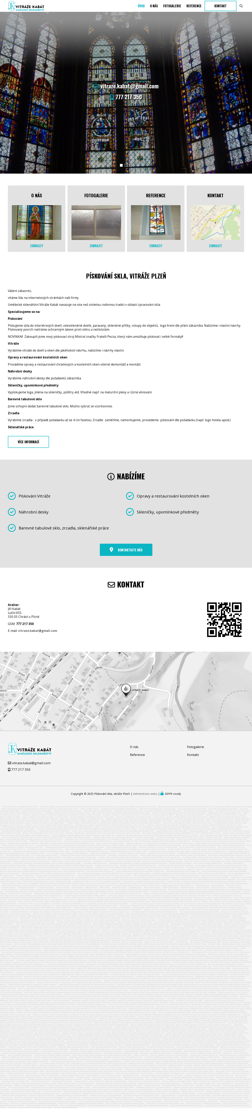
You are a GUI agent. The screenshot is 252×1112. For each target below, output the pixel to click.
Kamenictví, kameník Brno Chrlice (231, 850)
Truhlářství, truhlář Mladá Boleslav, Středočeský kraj (120, 897)
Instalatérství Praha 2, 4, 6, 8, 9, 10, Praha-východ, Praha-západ (97, 885)
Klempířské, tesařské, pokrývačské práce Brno (175, 868)
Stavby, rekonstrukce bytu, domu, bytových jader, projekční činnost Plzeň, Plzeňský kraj (36, 889)
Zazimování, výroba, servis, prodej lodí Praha (45, 852)
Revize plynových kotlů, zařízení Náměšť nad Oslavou (197, 1050)
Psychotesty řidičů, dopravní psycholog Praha (19, 834)
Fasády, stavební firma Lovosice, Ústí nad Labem (103, 1092)
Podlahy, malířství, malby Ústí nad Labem (160, 913)
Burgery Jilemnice (45, 1092)
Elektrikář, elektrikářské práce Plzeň (192, 812)
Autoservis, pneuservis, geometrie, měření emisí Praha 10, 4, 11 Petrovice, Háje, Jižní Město (138, 818)
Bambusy (200, 1089)
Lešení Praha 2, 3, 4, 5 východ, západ (110, 846)
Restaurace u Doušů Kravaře (182, 1080)
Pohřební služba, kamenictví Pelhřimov (79, 901)
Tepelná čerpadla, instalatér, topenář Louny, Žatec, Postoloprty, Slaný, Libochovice (83, 838)
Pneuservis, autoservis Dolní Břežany (48, 1103)
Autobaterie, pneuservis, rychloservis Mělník (153, 1090)
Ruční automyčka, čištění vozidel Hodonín (42, 1078)
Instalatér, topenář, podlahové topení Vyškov (162, 1060)
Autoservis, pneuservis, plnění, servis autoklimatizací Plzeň (210, 873)
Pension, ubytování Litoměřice (65, 1111)
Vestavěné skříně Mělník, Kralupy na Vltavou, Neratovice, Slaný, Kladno (214, 870)
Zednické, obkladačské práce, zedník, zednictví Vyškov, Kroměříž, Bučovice (167, 1097)
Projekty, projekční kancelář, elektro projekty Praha (55, 878)
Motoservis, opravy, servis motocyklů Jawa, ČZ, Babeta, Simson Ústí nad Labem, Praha (160, 846)
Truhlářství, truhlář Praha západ (189, 1004)
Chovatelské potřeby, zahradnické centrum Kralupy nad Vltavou (135, 977)
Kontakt (220, 12)
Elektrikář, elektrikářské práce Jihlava (198, 814)
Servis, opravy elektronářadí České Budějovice (95, 1076)
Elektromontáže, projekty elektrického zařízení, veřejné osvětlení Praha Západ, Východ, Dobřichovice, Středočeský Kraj (47, 830)
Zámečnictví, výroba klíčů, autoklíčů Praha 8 (128, 873)
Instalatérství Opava (45, 891)
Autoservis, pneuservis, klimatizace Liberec (139, 923)
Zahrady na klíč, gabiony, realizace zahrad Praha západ (55, 917)
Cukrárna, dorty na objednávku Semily (121, 1097)
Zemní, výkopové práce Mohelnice (73, 1109)
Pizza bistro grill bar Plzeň (18, 1090)
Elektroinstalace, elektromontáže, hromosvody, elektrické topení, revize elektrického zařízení (153, 919)
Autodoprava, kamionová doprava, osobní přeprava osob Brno (77, 1056)
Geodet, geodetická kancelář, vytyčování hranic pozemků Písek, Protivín (71, 953)
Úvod (141, 12)
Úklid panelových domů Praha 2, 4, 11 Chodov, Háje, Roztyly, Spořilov (32, 858)
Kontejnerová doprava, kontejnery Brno (235, 1058)
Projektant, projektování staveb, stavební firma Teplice (174, 876)
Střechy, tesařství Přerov (160, 1080)
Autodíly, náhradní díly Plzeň (106, 868)
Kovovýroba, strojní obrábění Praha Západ (85, 1060)
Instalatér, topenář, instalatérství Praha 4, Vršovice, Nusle (107, 915)
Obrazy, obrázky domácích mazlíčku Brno (186, 1109)
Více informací (28, 445)
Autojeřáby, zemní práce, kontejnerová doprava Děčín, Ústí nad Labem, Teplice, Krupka (98, 842)
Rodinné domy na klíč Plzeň (193, 1094)
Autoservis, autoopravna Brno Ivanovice (17, 1060)
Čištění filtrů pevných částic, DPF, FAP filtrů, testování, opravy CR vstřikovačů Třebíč (216, 1101)
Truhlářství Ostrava (233, 889)
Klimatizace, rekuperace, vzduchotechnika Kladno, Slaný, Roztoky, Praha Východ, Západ (47, 866)
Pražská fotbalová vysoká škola (23, 1092)
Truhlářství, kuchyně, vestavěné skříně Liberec (209, 923)
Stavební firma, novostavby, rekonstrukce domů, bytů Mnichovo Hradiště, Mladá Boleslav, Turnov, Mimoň (157, 838)
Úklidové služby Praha (24, 878)
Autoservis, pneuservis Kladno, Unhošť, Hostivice (158, 850)
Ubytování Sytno (80, 1084)
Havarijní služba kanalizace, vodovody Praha (134, 925)
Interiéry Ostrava (62, 891)
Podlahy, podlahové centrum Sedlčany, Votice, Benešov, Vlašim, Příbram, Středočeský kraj (140, 822)
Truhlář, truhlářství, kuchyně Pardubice (34, 907)
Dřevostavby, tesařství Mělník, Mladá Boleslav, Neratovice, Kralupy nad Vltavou (135, 852)
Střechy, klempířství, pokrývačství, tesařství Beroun (224, 1004)
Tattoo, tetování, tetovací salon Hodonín (17, 1103)
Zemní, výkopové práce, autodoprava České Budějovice (67, 856)
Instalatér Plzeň (22, 1084)
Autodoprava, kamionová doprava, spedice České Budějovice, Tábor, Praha (41, 854)
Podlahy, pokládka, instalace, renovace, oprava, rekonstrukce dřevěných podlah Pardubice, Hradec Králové (165, 957)
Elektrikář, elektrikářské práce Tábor (98, 814)
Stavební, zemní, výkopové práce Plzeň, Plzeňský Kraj (119, 860)
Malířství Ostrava (188, 891)
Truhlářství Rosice (83, 1080)
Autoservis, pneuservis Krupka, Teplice (127, 945)
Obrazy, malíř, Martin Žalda (48, 986)
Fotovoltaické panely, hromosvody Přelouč (72, 1099)
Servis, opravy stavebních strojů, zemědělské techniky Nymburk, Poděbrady (130, 935)
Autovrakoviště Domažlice (62, 1084)
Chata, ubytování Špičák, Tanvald (145, 911)
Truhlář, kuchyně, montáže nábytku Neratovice (52, 1058)
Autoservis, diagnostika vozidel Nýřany (29, 1089)
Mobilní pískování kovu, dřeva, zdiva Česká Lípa (134, 1076)
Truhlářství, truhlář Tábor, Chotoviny (175, 911)
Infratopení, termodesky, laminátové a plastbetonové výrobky (116, 864)
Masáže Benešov (181, 945)
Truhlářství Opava (9, 891)
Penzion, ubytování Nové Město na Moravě (50, 1060)
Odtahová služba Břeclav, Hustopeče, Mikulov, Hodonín (83, 1097)
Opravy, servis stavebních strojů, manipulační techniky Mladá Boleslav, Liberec (151, 909)
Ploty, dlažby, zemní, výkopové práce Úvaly (198, 1086)
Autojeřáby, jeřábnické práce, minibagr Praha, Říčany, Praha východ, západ (74, 850)
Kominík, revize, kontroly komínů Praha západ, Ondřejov (101, 917)
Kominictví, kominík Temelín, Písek (106, 1080)
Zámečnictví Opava (27, 893)
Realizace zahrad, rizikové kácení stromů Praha (81, 933)
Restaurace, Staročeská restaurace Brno (156, 1056)
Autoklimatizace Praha (203, 903)
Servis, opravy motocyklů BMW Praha (207, 866)
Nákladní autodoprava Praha (33, 876)
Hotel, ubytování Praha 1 (35, 856)
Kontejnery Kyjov (8, 1084)
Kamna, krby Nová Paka (52, 1094)
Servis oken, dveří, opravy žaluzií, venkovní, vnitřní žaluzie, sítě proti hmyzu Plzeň (154, 921)
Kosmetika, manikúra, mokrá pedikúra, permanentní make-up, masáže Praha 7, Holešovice (56, 923)
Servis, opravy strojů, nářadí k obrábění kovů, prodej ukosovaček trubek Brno (102, 1058)
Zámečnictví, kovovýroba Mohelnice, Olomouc (225, 1103)
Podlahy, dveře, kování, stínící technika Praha (192, 824)
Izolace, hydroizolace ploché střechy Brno (54, 834)
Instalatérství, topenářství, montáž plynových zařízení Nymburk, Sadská (164, 979)
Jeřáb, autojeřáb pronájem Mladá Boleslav (125, 913)
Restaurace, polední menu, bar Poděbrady (42, 1109)
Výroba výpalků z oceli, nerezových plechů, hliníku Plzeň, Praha (220, 846)
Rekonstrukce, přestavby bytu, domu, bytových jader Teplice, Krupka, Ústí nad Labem (173, 858)
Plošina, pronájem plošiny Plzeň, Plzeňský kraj (40, 873)
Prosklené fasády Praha (40, 1084)
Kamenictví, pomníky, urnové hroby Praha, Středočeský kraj (87, 844)
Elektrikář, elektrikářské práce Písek (128, 814)
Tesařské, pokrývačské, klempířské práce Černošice (199, 915)
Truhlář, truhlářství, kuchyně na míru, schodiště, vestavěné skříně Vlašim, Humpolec (135, 949)
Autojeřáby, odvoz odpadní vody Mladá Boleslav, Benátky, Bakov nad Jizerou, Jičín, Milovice (110, 828)
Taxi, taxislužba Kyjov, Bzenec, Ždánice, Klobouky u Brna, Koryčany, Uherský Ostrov (111, 1105)
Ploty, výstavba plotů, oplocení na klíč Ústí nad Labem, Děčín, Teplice (104, 878)
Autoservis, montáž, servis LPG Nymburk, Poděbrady (122, 933)
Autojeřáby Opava (135, 891)
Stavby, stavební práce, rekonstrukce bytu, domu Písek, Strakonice (213, 951)
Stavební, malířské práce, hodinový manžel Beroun (193, 1090)
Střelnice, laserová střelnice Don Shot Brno (67, 1064)
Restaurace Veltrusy (16, 1078)
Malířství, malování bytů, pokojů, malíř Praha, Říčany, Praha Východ (179, 816)
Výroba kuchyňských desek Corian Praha (178, 1089)
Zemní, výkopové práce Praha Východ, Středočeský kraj (160, 832)
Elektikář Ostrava (202, 889)
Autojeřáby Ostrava (119, 891)
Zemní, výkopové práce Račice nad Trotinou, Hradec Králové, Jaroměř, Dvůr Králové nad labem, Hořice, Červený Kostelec (117, 1038)
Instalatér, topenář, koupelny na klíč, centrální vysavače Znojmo (27, 1056)
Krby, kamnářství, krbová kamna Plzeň (144, 1084)
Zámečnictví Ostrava (10, 893)
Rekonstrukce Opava (171, 891)
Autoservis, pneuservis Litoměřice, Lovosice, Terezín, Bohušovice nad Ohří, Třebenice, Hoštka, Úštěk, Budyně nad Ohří (46, 840)
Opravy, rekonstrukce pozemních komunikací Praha (43, 836)
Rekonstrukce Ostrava (152, 891)
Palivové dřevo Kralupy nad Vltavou (197, 1054)
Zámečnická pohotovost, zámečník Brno (104, 1109)
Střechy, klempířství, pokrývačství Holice (73, 1050)
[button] (121, 178)
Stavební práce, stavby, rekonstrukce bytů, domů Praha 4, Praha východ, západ (123, 840)
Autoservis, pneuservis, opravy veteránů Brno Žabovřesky (46, 1052)
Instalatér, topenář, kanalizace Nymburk (106, 1048)
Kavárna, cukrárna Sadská (77, 1048)
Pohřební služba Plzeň (92, 1082)
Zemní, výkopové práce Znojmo (20, 1058)
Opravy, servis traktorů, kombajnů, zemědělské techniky (81, 822)
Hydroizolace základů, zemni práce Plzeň (235, 1082)
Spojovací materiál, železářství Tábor (159, 945)
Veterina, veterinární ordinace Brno (211, 876)
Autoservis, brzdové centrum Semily (23, 1105)
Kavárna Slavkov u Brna (113, 1082)
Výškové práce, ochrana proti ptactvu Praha (224, 816)
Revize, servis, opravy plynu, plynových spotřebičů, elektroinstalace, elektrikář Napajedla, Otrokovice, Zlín (113, 834)
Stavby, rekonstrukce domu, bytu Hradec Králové (57, 1076)
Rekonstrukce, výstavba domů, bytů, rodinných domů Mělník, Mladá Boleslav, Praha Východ (136, 824)
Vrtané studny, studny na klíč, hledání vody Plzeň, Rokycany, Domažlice (87, 919)
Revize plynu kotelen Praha (222, 824)
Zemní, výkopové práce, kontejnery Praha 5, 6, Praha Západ (45, 820)
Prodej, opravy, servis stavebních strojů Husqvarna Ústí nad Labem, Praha (60, 1090)
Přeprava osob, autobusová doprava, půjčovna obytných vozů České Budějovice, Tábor (60, 868)
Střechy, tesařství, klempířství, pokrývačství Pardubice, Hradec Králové (39, 961)
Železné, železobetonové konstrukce (190, 822)
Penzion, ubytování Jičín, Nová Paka (68, 1092)
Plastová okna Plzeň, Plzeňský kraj (100, 874)
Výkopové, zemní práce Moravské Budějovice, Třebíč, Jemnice (159, 1101)
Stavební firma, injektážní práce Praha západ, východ (144, 885)
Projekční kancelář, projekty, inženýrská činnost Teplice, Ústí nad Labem (102, 911)
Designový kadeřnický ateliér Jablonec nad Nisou (58, 1105)
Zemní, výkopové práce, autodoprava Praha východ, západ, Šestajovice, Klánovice (213, 848)
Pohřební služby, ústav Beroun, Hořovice (22, 846)
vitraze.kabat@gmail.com (130, 99)
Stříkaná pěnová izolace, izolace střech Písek (104, 1078)
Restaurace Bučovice (180, 1056)
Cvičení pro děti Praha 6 (89, 812)
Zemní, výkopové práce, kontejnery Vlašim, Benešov (21, 951)
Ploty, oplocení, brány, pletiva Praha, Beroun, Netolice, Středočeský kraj (67, 846)
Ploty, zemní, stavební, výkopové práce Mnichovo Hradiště (81, 1107)
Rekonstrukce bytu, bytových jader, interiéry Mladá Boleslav (145, 1109)
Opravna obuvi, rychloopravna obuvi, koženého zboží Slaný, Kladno (196, 927)
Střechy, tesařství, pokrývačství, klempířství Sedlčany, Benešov (33, 988)
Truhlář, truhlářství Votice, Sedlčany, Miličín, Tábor (154, 842)
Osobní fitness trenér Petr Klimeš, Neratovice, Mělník (107, 907)
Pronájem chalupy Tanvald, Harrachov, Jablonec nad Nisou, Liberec (209, 860)
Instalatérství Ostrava (26, 891)
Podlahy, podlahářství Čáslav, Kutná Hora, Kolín (166, 873)
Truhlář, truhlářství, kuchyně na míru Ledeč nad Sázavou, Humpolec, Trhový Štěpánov (195, 977)
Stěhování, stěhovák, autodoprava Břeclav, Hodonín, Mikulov (138, 1103)
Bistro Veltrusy (74, 1101)
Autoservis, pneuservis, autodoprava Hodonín (64, 1089)
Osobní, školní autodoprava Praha (103, 856)
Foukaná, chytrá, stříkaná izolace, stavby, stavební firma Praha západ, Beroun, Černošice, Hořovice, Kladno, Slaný (115, 889)
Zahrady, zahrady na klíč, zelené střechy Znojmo (123, 1060)
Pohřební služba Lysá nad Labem (132, 1050)
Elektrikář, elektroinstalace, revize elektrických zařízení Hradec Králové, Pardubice (203, 883)
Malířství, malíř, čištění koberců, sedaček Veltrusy (200, 1060)
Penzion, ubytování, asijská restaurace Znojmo (169, 1058)
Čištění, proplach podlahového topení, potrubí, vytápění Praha (75, 824)
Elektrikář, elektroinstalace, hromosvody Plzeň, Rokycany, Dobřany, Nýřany (212, 832)
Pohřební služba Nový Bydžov (166, 1092)
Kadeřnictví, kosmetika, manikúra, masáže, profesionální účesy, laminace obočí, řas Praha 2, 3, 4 (144, 929)
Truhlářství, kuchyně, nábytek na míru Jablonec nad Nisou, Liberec (95, 1054)
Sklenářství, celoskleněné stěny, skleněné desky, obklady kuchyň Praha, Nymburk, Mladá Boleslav (151, 844)
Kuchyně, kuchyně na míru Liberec (54, 1054)
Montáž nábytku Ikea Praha (180, 866)
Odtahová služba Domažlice (116, 1084)
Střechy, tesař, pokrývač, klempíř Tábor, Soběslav (84, 852)
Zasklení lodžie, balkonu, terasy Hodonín (200, 1082)
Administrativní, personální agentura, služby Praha (222, 878)
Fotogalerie (172, 12)
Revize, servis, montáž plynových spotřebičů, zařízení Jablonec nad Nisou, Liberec (72, 929)
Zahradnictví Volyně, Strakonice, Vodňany (25, 1080)
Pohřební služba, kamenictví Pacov (110, 901)
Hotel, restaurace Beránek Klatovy (104, 1050)
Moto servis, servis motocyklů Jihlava (138, 1092)
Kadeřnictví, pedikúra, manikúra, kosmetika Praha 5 (209, 921)
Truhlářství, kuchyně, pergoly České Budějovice (119, 812)
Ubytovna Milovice (168, 1099)
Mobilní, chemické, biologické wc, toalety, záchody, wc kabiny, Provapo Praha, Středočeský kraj (38, 977)
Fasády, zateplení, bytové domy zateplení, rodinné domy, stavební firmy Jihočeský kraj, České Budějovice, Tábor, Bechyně (113, 826)
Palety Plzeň (217, 1054)
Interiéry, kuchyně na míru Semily (236, 1097)
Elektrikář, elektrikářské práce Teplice (223, 812)
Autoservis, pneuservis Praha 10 (41, 1099)
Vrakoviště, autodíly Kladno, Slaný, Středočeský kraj (40, 862)
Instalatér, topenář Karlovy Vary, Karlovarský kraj (161, 860)
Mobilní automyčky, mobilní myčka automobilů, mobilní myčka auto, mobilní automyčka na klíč (40, 812)
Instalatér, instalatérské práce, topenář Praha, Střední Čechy (180, 840)
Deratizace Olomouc (193, 1107)
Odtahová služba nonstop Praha (14, 1099)
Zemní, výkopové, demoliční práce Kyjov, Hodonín (21, 1062)
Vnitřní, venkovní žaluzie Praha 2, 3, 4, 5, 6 (18, 848)
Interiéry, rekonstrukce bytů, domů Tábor (57, 1062)
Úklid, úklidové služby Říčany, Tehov (191, 981)
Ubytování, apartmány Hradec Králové (167, 1054)
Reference (194, 12)
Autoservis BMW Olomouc (134, 1082)
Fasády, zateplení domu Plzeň (72, 1078)
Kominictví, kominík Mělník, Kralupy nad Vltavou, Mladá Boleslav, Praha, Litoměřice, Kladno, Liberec (181, 836)
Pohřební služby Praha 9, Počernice (43, 822)
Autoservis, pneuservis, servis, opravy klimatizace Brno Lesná (209, 1078)
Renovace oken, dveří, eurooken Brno (203, 1058)
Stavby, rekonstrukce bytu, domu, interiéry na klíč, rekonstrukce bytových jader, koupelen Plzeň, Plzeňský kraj (123, 893)
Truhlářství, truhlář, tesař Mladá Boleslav (68, 907)
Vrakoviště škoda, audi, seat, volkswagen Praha (128, 854)
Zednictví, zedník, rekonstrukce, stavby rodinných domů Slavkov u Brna (208, 1092)
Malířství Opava (203, 891)
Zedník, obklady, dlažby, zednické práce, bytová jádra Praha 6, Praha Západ (121, 816)
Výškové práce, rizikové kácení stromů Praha (105, 1072)
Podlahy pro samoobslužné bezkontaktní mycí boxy (163, 864)
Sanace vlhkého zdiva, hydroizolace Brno (172, 834)
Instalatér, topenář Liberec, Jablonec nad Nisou (89, 854)
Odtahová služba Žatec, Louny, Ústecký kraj (182, 874)
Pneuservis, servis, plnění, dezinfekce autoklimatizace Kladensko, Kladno (114, 1089)
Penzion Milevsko (96, 1084)
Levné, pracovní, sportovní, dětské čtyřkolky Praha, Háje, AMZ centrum (180, 820)
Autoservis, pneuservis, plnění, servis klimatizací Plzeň (46, 979)
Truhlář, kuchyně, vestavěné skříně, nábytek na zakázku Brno (160, 870)
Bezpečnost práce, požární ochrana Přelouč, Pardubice (153, 937)
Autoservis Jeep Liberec (212, 1107)
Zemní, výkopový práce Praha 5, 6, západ (121, 850)
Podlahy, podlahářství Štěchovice (136, 1048)
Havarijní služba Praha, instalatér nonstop (133, 820)
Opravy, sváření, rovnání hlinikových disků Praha (71, 864)
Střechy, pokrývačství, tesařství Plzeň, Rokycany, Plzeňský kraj (140, 874)
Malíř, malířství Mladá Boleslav (107, 923)
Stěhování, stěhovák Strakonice (40, 1082)
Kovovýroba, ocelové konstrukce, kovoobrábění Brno (89, 1052)
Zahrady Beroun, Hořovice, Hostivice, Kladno (132, 895)
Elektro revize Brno (213, 1089)
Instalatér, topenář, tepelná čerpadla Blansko (103, 1064)
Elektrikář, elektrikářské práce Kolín (67, 814)
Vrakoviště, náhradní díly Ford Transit (123, 858)
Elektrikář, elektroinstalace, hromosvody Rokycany (210, 919)
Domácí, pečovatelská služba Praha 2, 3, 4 (178, 889)
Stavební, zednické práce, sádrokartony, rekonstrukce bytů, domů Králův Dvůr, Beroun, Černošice (103, 836)
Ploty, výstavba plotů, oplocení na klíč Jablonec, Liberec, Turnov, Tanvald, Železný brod (166, 878)
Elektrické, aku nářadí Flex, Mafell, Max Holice (142, 1072)
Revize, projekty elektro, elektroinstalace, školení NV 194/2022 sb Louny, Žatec (31, 933)
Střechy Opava (104, 891)
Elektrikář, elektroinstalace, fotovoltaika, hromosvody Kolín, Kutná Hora (87, 988)
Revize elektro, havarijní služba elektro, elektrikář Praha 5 (177, 925)
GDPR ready (173, 797)
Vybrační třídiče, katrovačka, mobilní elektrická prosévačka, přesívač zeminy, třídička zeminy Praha (206, 885)
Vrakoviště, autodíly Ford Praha (95, 866)
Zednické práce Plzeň (214, 840)
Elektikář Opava (217, 889)
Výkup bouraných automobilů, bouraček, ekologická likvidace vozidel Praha (138, 866)
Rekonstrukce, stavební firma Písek (68, 1082)
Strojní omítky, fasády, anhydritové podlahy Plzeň (125, 1107)
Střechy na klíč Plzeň (174, 1082)
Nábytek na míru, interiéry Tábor (136, 1080)
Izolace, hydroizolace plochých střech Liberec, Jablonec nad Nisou (187, 826)
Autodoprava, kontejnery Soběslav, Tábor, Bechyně (114, 870)
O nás (154, 12)
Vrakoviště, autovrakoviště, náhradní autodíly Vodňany (208, 1076)
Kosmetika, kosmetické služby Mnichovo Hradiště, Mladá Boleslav (40, 1101)
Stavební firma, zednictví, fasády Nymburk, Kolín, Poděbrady (89, 1103)
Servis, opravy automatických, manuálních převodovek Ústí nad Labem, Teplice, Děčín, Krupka (114, 876)
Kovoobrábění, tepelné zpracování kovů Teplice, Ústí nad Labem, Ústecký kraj (66, 860)
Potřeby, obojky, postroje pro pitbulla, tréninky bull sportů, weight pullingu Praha (66, 897)
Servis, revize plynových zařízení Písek (59, 1080)
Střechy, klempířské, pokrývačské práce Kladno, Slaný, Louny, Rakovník (182, 830)
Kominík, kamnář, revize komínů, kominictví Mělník (113, 1090)
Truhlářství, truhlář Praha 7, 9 (13, 852)
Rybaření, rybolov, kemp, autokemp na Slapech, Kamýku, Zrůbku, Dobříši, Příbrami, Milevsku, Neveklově (53, 1086)
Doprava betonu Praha (153, 1105)
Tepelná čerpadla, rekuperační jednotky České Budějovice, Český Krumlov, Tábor (87, 909)
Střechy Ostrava (91, 891)
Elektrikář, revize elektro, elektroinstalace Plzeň (165, 1107)
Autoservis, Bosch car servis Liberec (132, 856)
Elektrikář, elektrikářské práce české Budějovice (163, 814)
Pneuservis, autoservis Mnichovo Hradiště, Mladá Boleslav (34, 1107)
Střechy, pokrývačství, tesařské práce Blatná (92, 1062)
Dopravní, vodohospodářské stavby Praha (92, 977)
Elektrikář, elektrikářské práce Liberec (36, 814)
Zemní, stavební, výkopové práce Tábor (180, 931)
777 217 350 (129, 110)
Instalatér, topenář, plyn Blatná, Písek (170, 1076)
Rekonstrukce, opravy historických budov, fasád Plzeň (159, 1086)
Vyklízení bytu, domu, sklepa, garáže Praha (19, 881)
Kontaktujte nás (130, 553)
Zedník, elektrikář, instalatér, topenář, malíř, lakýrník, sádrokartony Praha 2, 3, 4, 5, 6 (41, 903)
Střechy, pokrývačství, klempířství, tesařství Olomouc (116, 1086)
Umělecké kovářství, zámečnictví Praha (173, 923)
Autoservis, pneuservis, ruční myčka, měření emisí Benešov (32, 1050)
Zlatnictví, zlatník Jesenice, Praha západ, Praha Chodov (30, 1111)
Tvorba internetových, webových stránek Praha (20, 810)
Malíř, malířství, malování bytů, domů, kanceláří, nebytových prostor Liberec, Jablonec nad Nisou (53, 927)
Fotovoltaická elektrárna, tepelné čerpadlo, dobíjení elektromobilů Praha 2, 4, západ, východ (112, 903)
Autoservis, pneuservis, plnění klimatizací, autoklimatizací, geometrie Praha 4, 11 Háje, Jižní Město (62, 818)
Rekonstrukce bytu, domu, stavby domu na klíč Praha (162, 1078)
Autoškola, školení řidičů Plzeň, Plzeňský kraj (138, 868)
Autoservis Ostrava (218, 891)
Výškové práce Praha (131, 1078)
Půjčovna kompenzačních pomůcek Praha (46, 844)
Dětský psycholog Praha (199, 834)
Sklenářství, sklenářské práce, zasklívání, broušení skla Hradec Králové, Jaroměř (101, 979)
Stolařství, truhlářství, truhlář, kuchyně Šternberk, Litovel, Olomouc (108, 1101)
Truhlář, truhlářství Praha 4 (179, 852)
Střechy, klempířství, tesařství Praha (61, 876)
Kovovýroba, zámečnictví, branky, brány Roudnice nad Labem (221, 931)
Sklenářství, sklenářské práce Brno (161, 856)
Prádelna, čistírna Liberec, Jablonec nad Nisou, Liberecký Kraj (49, 828)
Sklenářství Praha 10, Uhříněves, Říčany (221, 818)
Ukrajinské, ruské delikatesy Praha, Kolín (194, 1099)
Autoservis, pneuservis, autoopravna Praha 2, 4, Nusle (58, 893)
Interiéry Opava (77, 891)
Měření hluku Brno (141, 1058)
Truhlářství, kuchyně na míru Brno (160, 1050)
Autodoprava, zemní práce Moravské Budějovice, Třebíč (184, 1103)
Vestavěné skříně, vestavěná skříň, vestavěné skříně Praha (83, 858)
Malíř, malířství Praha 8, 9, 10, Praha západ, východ (200, 913)
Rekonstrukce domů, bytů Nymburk (189, 818)
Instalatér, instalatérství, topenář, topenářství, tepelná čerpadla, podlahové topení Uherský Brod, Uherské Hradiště (196, 895)
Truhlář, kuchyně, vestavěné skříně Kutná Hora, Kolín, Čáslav (85, 873)
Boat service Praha (171, 1105)
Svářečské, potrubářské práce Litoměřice (21, 1076)
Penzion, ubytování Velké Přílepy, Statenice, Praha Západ (92, 820)
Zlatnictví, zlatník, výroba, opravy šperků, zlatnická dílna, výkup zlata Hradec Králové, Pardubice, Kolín (211, 949)
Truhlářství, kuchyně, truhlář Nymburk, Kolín (141, 1099)
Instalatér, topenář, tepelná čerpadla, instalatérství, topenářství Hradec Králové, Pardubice (51, 963)
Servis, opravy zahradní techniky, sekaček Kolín (200, 1105)
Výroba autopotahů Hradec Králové (137, 1054)
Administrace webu (145, 797)
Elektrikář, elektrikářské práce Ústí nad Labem (157, 812)
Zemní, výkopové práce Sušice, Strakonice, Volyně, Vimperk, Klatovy (226, 838)
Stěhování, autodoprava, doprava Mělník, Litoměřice (78, 935)
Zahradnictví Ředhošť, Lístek (187, 937)
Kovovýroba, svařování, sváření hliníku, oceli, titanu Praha (67, 816)
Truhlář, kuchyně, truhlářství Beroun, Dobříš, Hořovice (85, 899)
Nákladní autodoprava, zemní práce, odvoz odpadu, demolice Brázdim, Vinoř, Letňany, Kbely (46, 915)
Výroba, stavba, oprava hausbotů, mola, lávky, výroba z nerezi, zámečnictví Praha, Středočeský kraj (187, 854)
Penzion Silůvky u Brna (155, 1082)
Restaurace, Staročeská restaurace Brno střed (120, 1056)
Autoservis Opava (234, 891)
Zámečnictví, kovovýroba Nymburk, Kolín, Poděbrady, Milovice (47, 885)
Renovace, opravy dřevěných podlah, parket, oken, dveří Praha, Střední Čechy (86, 925)
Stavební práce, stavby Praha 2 (234, 1060)
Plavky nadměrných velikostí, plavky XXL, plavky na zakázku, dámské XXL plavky (183, 1048)
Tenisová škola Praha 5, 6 (225, 814)
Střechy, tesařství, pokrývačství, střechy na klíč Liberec (171, 903)
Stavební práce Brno (152, 1089)
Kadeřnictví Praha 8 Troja (204, 1080)
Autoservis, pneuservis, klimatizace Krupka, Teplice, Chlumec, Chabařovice (123, 830)
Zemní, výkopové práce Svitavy (209, 1097)
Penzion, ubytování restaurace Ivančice (206, 1056)
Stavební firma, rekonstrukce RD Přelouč (105, 1099)
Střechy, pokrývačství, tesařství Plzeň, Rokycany (197, 850)
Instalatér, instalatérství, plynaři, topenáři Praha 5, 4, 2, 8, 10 (185, 935)
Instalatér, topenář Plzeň (234, 1054)
